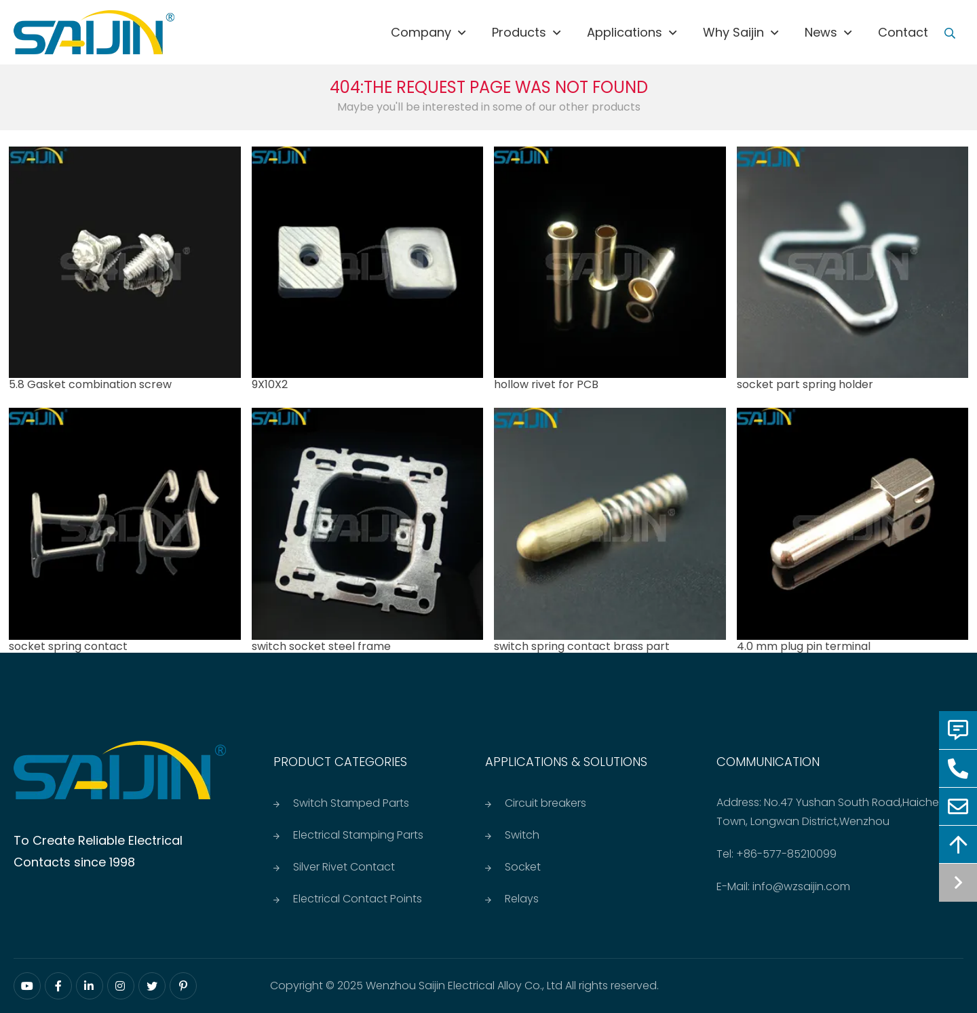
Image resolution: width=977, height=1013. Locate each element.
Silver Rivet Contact (344, 867)
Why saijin (733, 32)
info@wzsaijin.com (801, 886)
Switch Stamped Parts (351, 803)
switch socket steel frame (321, 646)
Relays (522, 898)
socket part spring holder (805, 384)
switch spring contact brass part (582, 646)
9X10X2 (270, 384)
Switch (522, 835)
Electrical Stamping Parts (358, 835)
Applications (624, 32)
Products (519, 32)
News (821, 32)
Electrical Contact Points (357, 898)
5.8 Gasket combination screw (90, 384)
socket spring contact (68, 646)
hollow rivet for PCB (546, 384)
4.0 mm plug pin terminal (803, 646)
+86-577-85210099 (786, 854)
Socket (523, 867)
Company (421, 32)
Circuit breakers (545, 803)
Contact (903, 32)
